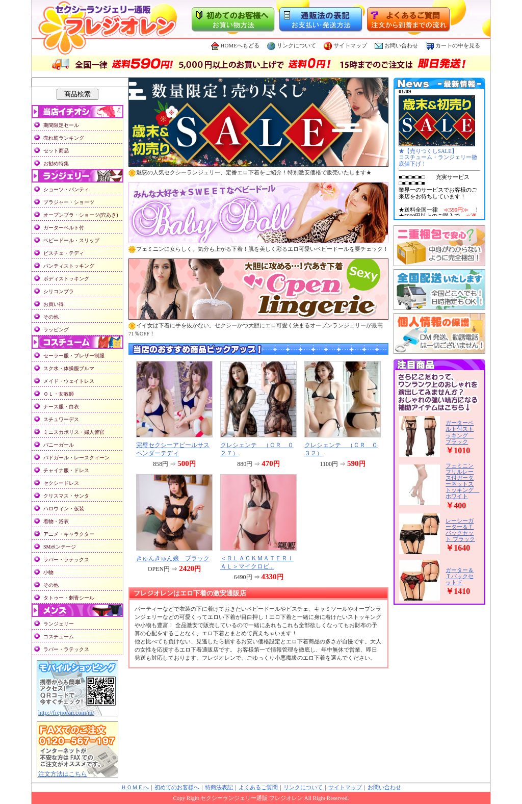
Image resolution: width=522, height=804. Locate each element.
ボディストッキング (66, 278)
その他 (51, 317)
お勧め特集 (56, 163)
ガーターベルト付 (63, 227)
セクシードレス (61, 483)
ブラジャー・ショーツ (68, 202)
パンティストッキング (68, 266)
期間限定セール (61, 125)
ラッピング (56, 329)
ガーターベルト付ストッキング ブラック (460, 432)
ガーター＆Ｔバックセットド (460, 576)
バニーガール (58, 445)
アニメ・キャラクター (68, 534)
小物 (48, 572)
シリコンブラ (58, 291)
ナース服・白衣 (61, 406)
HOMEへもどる (235, 45)
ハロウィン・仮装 (63, 508)
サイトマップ (345, 45)
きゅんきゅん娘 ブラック (173, 558)
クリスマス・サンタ (66, 496)
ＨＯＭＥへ (135, 787)
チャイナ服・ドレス (66, 470)
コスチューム (58, 636)
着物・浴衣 (56, 521)
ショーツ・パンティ (66, 189)
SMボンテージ (59, 547)
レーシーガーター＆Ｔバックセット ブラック (460, 529)
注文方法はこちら (62, 773)
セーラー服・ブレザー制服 (74, 355)
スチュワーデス (61, 419)
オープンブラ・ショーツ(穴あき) (80, 215)
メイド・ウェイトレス (68, 381)
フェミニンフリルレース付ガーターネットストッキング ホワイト (462, 480)
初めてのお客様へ (176, 787)
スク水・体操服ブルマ (68, 368)
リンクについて (291, 45)
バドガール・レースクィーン (76, 457)
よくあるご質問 (258, 787)
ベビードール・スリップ (71, 240)
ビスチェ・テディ (63, 253)
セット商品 (56, 150)
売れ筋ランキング (63, 138)
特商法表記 (219, 787)
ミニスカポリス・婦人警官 (74, 432)
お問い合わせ (401, 45)
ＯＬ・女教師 (58, 394)
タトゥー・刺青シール (68, 598)
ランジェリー (58, 624)
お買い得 (53, 304)
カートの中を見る (453, 45)
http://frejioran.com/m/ (66, 712)
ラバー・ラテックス (66, 559)
